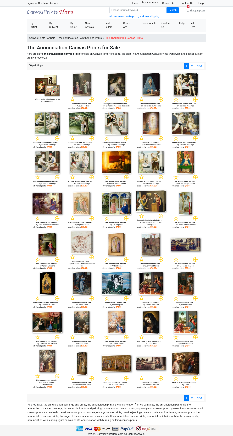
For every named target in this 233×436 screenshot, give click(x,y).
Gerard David (83, 305)
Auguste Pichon (83, 106)
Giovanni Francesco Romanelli (117, 106)
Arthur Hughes (117, 266)
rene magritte (117, 305)
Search (173, 10)
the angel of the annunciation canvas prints (84, 416)
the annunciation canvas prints (127, 416)
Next (199, 66)
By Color (73, 25)
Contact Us (187, 3)
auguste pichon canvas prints (153, 408)
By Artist (34, 25)
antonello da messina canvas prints (64, 412)
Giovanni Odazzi (117, 344)
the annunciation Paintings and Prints (80, 38)
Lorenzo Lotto (186, 305)
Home (134, 3)
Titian (186, 385)
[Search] (137, 10)
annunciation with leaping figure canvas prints (54, 420)
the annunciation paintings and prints (65, 404)
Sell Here (192, 25)
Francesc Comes (117, 385)
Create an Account (48, 3)
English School (83, 225)
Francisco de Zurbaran (48, 344)
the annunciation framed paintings (134, 404)
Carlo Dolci (152, 344)
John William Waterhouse (49, 225)
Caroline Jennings (187, 106)
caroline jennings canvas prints (104, 412)
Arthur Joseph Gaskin (186, 184)
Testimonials (148, 23)
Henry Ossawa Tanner (117, 184)
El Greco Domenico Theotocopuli (48, 383)
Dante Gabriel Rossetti (187, 225)
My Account (150, 2)
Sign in (30, 3)
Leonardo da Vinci (187, 266)
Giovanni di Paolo (48, 305)
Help (201, 3)
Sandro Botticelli (152, 305)
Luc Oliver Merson (152, 266)
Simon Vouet (83, 344)
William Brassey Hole (152, 145)
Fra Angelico (118, 225)
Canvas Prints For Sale (50, 13)
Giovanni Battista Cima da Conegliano (152, 223)
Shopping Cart (196, 9)
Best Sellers (108, 25)
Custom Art (168, 3)
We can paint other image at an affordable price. (47, 100)
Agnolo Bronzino (48, 266)
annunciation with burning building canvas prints (109, 420)
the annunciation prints (100, 404)
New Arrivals (89, 25)
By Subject (53, 25)
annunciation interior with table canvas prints (172, 416)
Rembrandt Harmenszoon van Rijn (83, 265)
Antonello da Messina (152, 106)
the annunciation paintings (170, 404)
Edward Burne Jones (83, 385)
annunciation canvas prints (119, 408)
